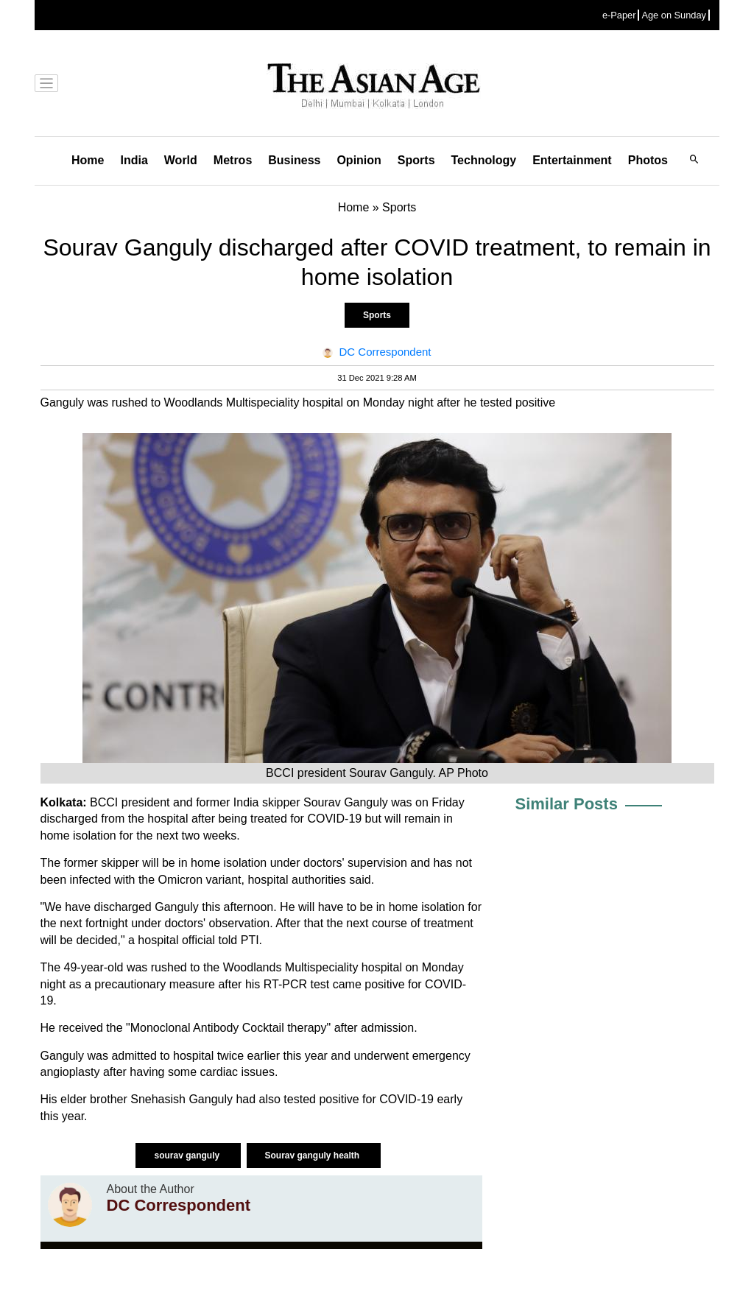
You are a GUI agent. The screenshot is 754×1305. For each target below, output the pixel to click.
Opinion (359, 160)
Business (294, 160)
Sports (416, 160)
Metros (233, 160)
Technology (484, 160)
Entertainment (572, 160)
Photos (648, 160)
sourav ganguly (188, 1155)
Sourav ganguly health (313, 1155)
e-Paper (619, 15)
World (180, 160)
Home (87, 160)
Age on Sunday (673, 15)
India (133, 160)
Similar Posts (566, 804)
